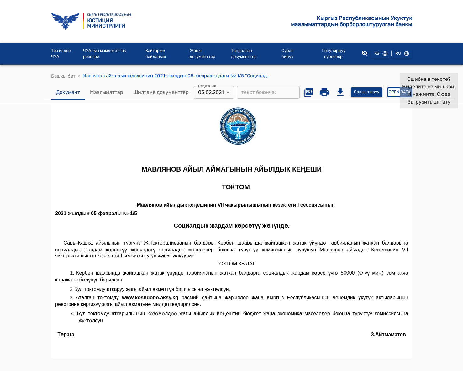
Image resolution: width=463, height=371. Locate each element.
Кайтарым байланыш (155, 53)
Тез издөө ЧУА (61, 53)
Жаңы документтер (202, 53)
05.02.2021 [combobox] (211, 92)
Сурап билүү (287, 53)
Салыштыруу (366, 92)
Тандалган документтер (244, 53)
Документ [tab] (68, 92)
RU (402, 54)
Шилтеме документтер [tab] (161, 92)
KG (381, 54)
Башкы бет (63, 76)
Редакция (207, 86)
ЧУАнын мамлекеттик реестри (104, 53)
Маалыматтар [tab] (106, 92)
